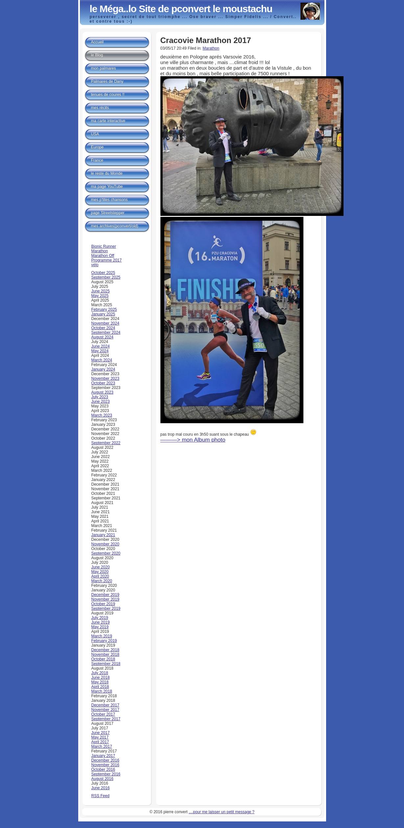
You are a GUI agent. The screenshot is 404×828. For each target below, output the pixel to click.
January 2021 (103, 535)
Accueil (97, 42)
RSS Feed (100, 796)
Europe (97, 147)
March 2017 (101, 746)
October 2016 (103, 769)
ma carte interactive (108, 121)
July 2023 (99, 397)
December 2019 (105, 594)
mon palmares (103, 68)
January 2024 (103, 369)
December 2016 (105, 760)
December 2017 (105, 705)
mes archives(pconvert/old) (114, 226)
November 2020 (105, 544)
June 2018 (100, 677)
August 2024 (102, 337)
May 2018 (100, 682)
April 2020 (100, 576)
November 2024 (105, 323)
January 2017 (103, 755)
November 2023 (105, 378)
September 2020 (106, 553)
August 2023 (102, 392)
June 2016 (100, 788)
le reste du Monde (107, 173)
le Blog (97, 55)
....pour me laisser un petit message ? (221, 812)
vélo (95, 265)
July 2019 (99, 617)
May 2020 (100, 571)
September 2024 (106, 332)
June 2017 (100, 732)
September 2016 (106, 774)
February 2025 (104, 309)
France (97, 160)
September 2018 (106, 663)
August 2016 (102, 778)
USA (95, 134)
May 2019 (100, 627)
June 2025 (100, 291)
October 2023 (103, 383)
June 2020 (100, 567)
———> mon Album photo (193, 440)
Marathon (210, 48)
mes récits (100, 107)
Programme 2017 (106, 260)
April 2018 (100, 686)
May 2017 (100, 737)
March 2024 (101, 360)
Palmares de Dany (107, 81)
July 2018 (99, 673)
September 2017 (106, 719)
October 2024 (103, 328)
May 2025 (100, 295)
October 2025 (103, 272)
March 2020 (101, 581)
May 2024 (100, 351)
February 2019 (104, 640)
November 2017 (105, 709)
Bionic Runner (103, 246)
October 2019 (103, 604)
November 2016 (105, 765)
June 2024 (100, 346)
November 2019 (105, 599)
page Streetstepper (108, 213)
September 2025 (106, 277)
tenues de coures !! (108, 94)
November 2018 (105, 654)
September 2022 (106, 443)
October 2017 (103, 714)
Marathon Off (102, 255)
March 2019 (101, 636)
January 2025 (103, 314)
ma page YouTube (107, 186)
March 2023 (101, 415)
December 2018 (105, 650)
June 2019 (100, 622)
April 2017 (100, 742)
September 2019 (106, 608)
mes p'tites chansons (109, 199)
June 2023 (100, 401)
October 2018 (103, 659)
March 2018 (101, 691)
